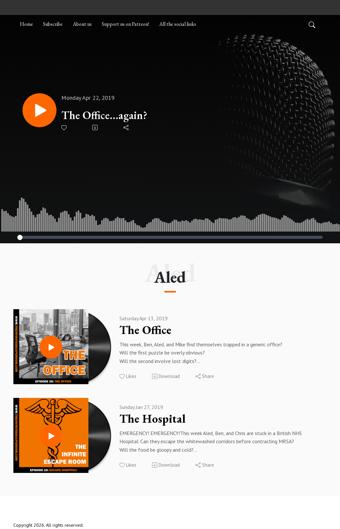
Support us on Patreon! (125, 24)
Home (26, 24)
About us (82, 24)
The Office (145, 330)
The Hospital (152, 418)
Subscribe (53, 24)
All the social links (177, 24)
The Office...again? (104, 115)
